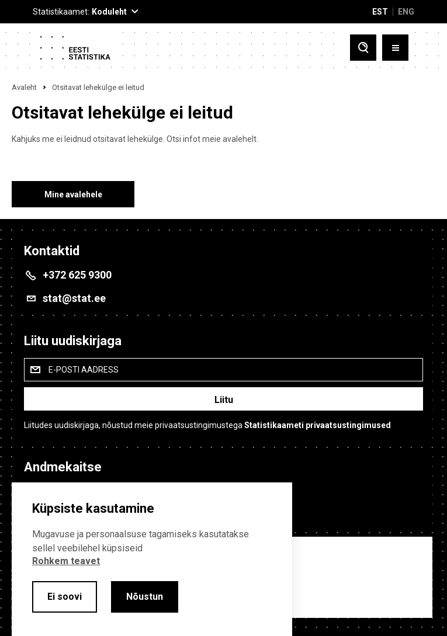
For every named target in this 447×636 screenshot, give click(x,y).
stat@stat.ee (74, 298)
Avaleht (24, 87)
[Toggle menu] (395, 48)
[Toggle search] (363, 48)
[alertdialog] (152, 559)
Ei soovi (64, 596)
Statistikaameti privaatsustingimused (317, 425)
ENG (406, 11)
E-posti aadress (83, 369)
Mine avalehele (73, 194)
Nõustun (144, 596)
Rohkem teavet (66, 561)
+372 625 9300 (77, 275)
